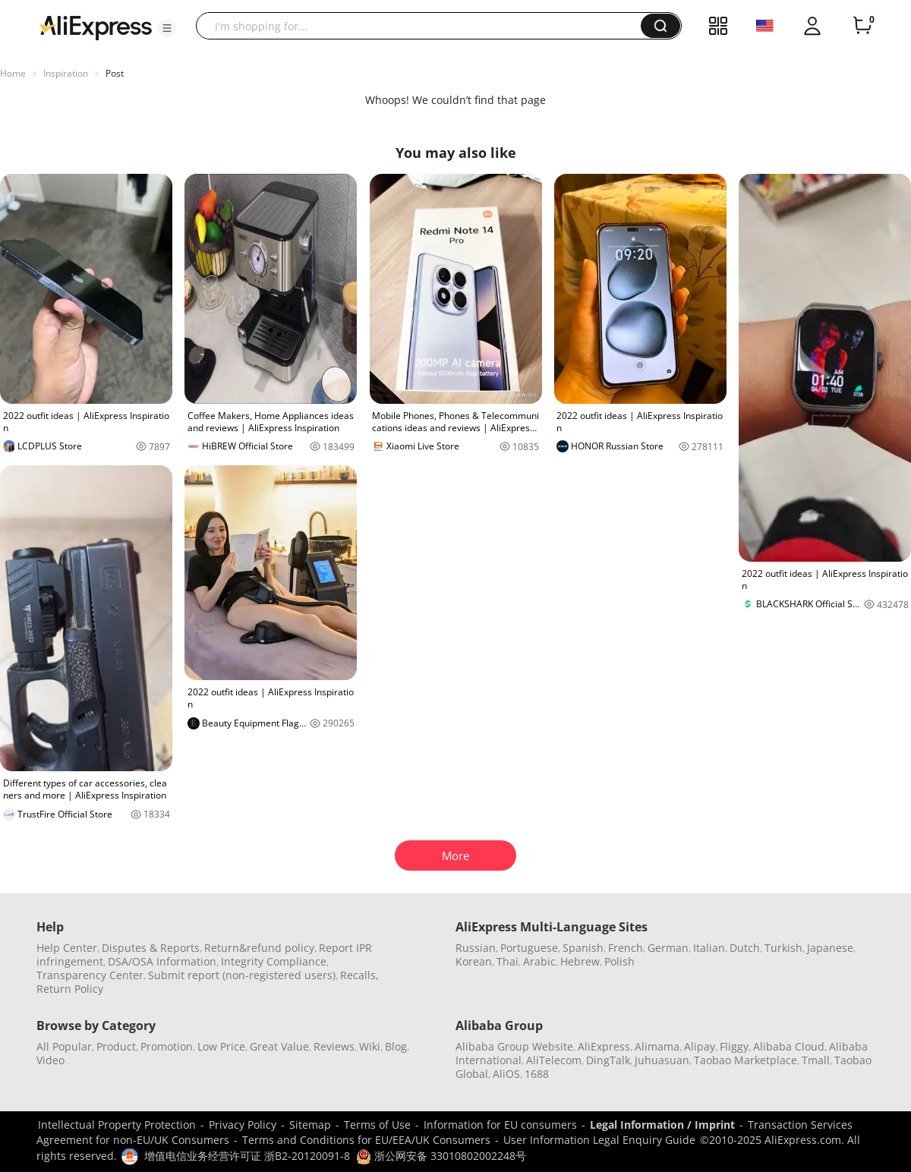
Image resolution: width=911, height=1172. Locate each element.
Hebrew (580, 961)
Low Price (221, 1046)
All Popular (64, 1046)
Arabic (539, 961)
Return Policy (69, 988)
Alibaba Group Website (514, 1046)
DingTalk (608, 1060)
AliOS (506, 1073)
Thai (507, 961)
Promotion (166, 1046)
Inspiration (65, 73)
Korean (474, 961)
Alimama (657, 1046)
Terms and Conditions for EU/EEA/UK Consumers (366, 1140)
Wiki (369, 1046)
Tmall (816, 1060)
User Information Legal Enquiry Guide (599, 1140)
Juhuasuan (662, 1060)
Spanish (583, 947)
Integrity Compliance (273, 961)
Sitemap (310, 1124)
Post (115, 73)
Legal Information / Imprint (662, 1124)
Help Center (66, 947)
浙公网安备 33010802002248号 (441, 1155)
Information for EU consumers (500, 1124)
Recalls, (359, 975)
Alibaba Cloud (788, 1046)
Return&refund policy (259, 947)
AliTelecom (554, 1060)
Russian (476, 947)
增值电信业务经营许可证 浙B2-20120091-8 (247, 1155)
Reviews (334, 1046)
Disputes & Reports (151, 947)
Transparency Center (89, 975)
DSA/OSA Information (162, 961)
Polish (619, 961)
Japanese (830, 947)
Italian (709, 947)
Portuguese (529, 947)
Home (13, 73)
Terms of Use (377, 1124)
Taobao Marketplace (745, 1060)
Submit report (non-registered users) (242, 975)
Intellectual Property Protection (117, 1124)
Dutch (745, 947)
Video (50, 1060)
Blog (396, 1046)
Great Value (279, 1046)
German (668, 947)
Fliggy (734, 1046)
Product (116, 1046)
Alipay (699, 1046)
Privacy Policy (242, 1124)
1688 (537, 1073)
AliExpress (604, 1046)
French (625, 947)
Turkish (783, 947)
